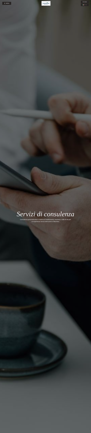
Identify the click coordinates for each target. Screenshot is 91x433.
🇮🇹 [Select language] (85, 5)
